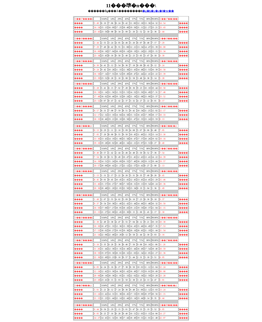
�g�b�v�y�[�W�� (158, 11)
